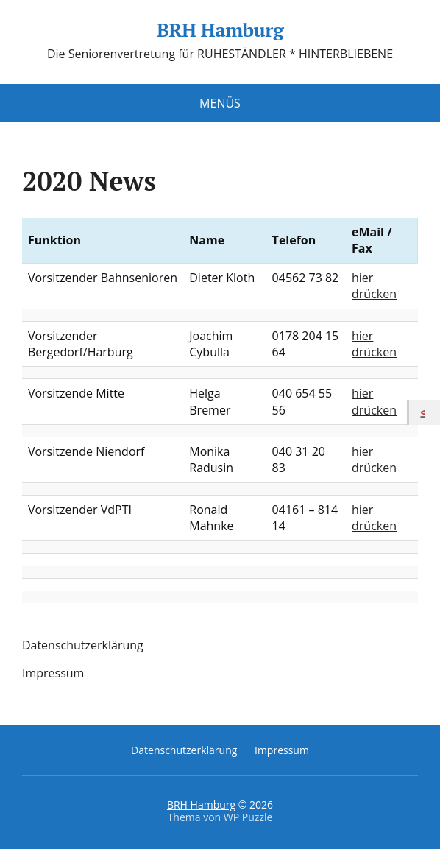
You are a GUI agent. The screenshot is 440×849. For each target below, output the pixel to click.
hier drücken (374, 286)
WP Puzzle (248, 817)
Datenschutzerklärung (82, 645)
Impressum (53, 673)
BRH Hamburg (220, 30)
